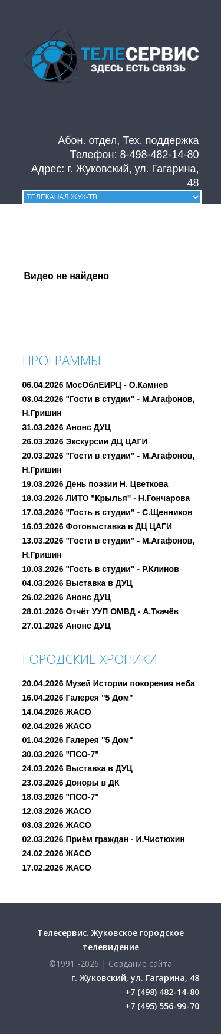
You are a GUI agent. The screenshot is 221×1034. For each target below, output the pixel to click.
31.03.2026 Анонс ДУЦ (66, 427)
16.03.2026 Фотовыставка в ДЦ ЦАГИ (97, 526)
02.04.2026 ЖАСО (56, 726)
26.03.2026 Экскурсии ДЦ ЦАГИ (85, 441)
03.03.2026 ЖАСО (56, 825)
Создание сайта (140, 963)
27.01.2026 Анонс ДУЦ (66, 625)
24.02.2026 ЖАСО (56, 853)
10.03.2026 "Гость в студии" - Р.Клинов (100, 569)
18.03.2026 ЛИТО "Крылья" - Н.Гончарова (106, 498)
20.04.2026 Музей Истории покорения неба (108, 683)
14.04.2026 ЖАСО (56, 711)
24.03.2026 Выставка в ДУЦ (77, 768)
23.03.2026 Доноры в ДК (71, 782)
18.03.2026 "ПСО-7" (60, 796)
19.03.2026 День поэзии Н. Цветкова (95, 484)
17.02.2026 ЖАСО (56, 867)
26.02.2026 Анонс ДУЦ (66, 597)
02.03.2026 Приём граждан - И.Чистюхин (103, 839)
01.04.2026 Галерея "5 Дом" (77, 740)
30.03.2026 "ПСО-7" (60, 754)
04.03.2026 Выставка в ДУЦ (77, 583)
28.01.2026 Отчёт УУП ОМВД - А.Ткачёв (100, 611)
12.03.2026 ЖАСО (56, 811)
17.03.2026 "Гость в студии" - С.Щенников (107, 512)
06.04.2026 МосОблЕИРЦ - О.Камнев (95, 385)
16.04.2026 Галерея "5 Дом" (77, 697)
